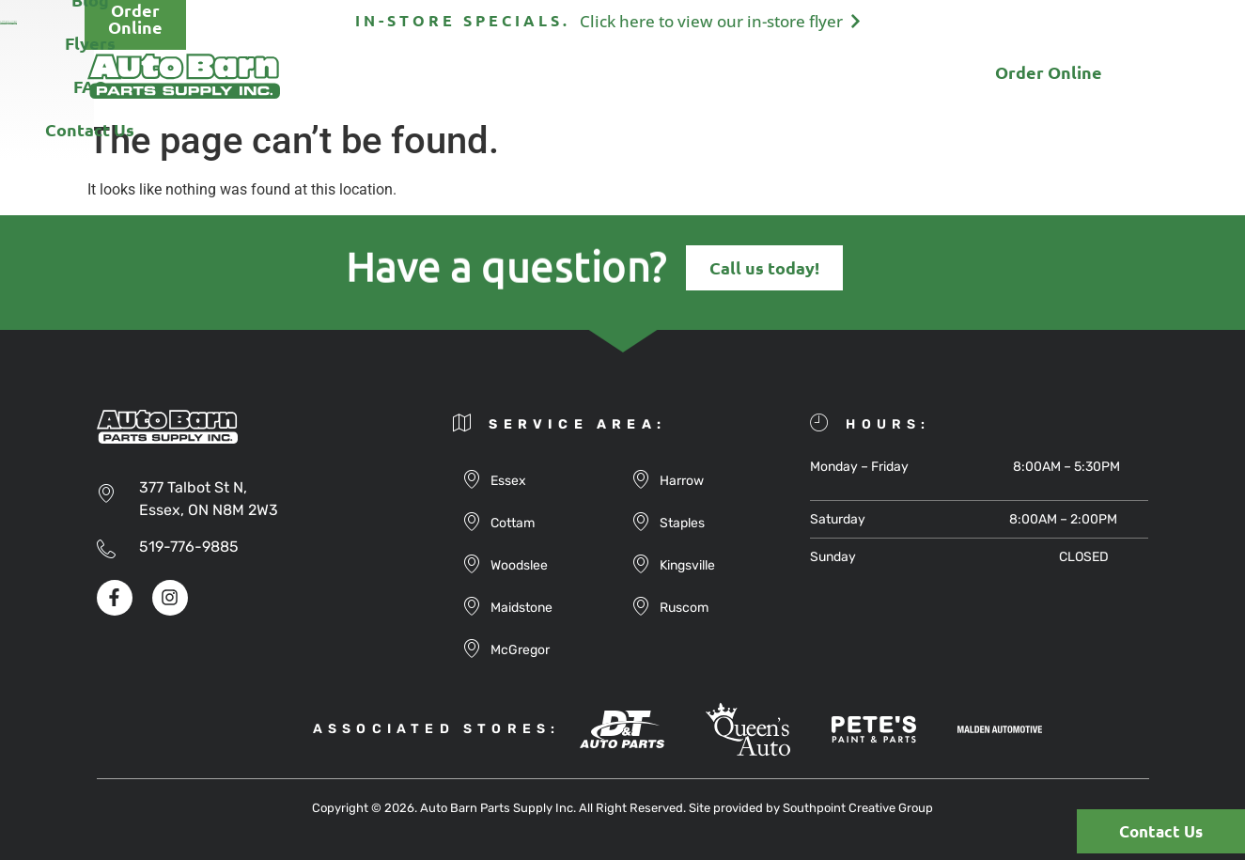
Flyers (662, 75)
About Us (374, 75)
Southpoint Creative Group (858, 808)
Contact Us (841, 75)
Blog (580, 75)
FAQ (742, 75)
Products (487, 75)
